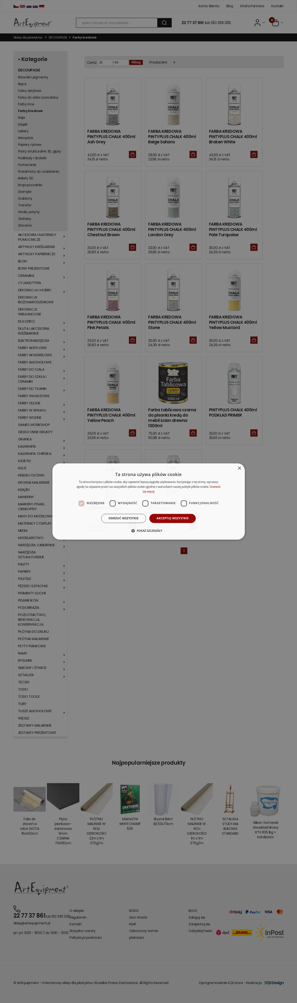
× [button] (239, 468)
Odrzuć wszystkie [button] (124, 518)
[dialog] (148, 501)
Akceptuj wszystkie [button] (173, 518)
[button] (148, 531)
